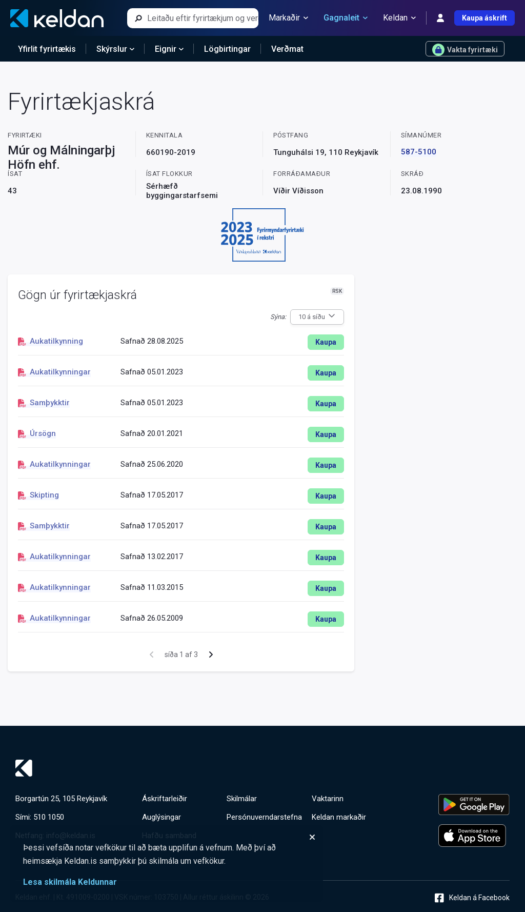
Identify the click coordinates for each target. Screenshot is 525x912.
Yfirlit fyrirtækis (47, 49)
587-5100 (418, 151)
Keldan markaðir (339, 817)
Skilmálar (242, 798)
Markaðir (288, 18)
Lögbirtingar (227, 49)
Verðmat (287, 49)
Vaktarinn (328, 798)
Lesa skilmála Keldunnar (70, 882)
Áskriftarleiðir (164, 798)
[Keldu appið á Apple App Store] (474, 835)
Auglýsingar (161, 817)
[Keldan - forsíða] (57, 18)
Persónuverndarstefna (264, 817)
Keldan (399, 18)
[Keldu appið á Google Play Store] (474, 804)
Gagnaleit (346, 18)
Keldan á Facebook (472, 898)
